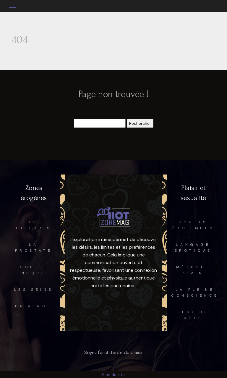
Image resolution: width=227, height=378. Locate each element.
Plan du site (113, 374)
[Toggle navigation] (12, 6)
